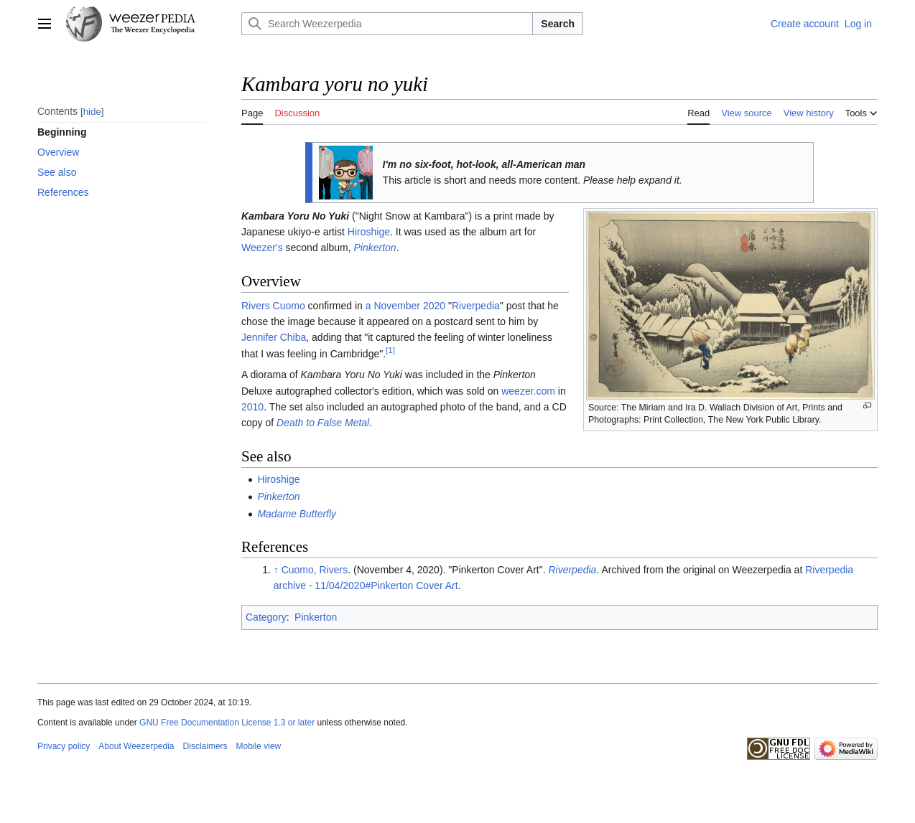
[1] (390, 349)
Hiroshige (369, 232)
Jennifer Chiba (273, 337)
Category (266, 617)
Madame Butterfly (296, 513)
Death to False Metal (323, 422)
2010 (252, 407)
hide (92, 111)
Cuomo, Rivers (315, 569)
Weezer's (262, 247)
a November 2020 (405, 305)
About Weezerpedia (136, 746)
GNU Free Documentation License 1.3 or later (227, 723)
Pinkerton (375, 247)
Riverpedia (476, 305)
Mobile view (259, 746)
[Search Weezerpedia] (387, 23)
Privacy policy (63, 746)
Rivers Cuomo (273, 305)
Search (558, 23)
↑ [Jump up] (276, 569)
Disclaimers (205, 746)
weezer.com (528, 391)
